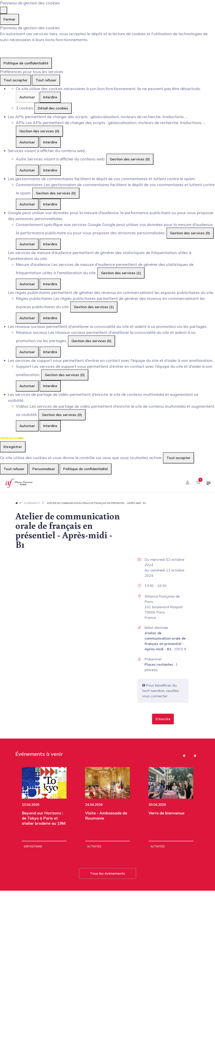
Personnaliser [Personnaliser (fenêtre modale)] (43, 469)
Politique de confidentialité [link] (26, 63)
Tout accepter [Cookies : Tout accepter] (16, 80)
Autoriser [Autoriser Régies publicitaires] (27, 318)
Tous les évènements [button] (107, 873)
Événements (32, 503)
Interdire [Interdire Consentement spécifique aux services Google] (50, 244)
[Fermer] (3, 10)
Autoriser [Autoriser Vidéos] (27, 426)
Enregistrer (13, 446)
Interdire (50, 97)
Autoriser (27, 97)
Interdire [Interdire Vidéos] (50, 426)
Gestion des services (39, 131)
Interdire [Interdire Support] (50, 386)
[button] (163, 719)
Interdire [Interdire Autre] (50, 170)
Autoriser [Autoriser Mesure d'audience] (27, 284)
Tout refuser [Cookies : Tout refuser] (46, 80)
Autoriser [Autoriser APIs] (27, 142)
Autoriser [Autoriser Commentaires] (27, 204)
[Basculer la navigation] (208, 485)
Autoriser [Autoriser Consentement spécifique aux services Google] (27, 244)
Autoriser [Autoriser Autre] (27, 170)
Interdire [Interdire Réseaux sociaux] (50, 352)
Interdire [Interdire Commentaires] (50, 204)
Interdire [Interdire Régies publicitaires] (50, 318)
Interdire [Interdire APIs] (50, 142)
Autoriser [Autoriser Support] (27, 386)
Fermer (9, 19)
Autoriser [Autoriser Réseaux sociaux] (27, 352)
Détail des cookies (53, 108)
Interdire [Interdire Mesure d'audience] (50, 284)
